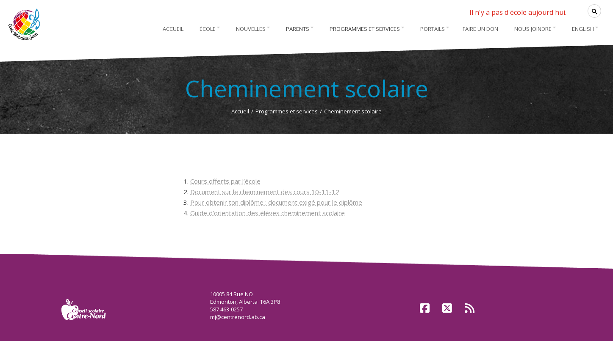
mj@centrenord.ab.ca (237, 317)
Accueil (240, 111)
